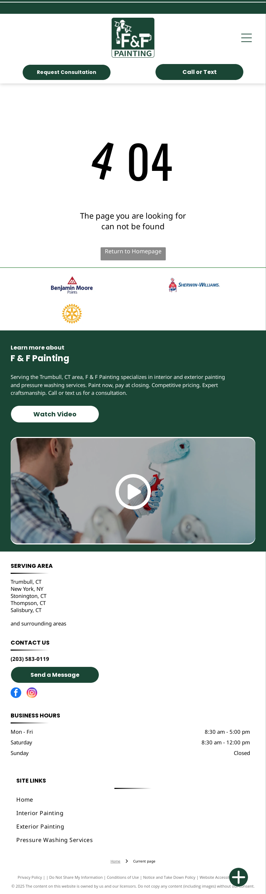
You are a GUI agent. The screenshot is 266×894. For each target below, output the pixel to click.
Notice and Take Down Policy (169, 877)
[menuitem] (133, 799)
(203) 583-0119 (30, 658)
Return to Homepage (133, 251)
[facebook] (16, 693)
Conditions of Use (123, 877)
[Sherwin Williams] (194, 285)
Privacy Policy (30, 877)
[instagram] (32, 693)
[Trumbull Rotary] (72, 313)
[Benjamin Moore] (72, 285)
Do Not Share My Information (76, 877)
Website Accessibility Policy (223, 877)
